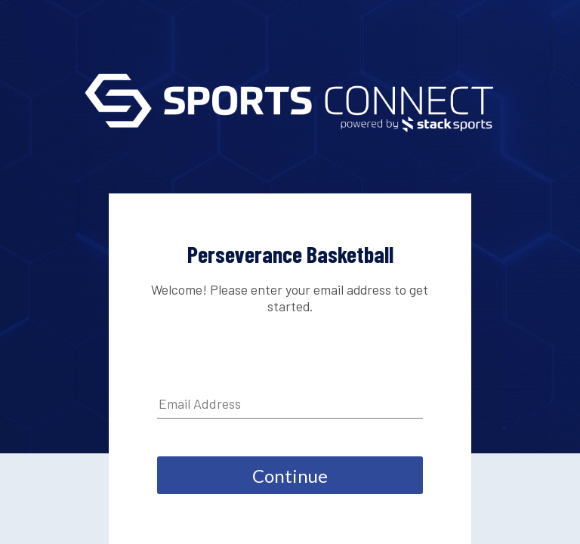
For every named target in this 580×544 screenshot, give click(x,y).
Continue (290, 476)
